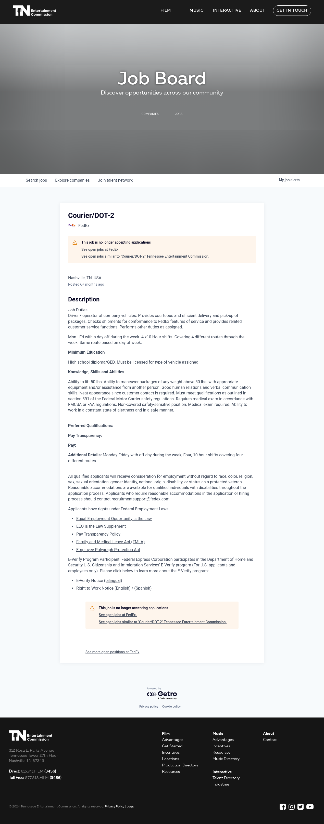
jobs (36, 180)
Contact (270, 739)
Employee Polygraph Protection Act (108, 549)
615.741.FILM (32, 771)
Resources (171, 771)
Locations (170, 758)
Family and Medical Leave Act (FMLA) (110, 541)
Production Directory (180, 765)
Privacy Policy (114, 806)
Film (165, 10)
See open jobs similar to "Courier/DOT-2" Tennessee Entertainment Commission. (145, 256)
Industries (221, 784)
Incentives (171, 752)
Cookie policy (171, 706)
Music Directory (226, 758)
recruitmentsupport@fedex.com (140, 499)
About (257, 10)
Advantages (172, 739)
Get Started (172, 746)
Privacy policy (148, 706)
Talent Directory (226, 778)
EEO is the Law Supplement (101, 526)
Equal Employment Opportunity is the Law (114, 518)
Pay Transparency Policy (98, 534)
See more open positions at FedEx (112, 652)
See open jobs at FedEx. (100, 249)
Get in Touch (292, 10)
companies (72, 180)
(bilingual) (113, 580)
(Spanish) (143, 588)
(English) (123, 588)
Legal (130, 806)
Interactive (227, 10)
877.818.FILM (35, 777)
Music (197, 10)
